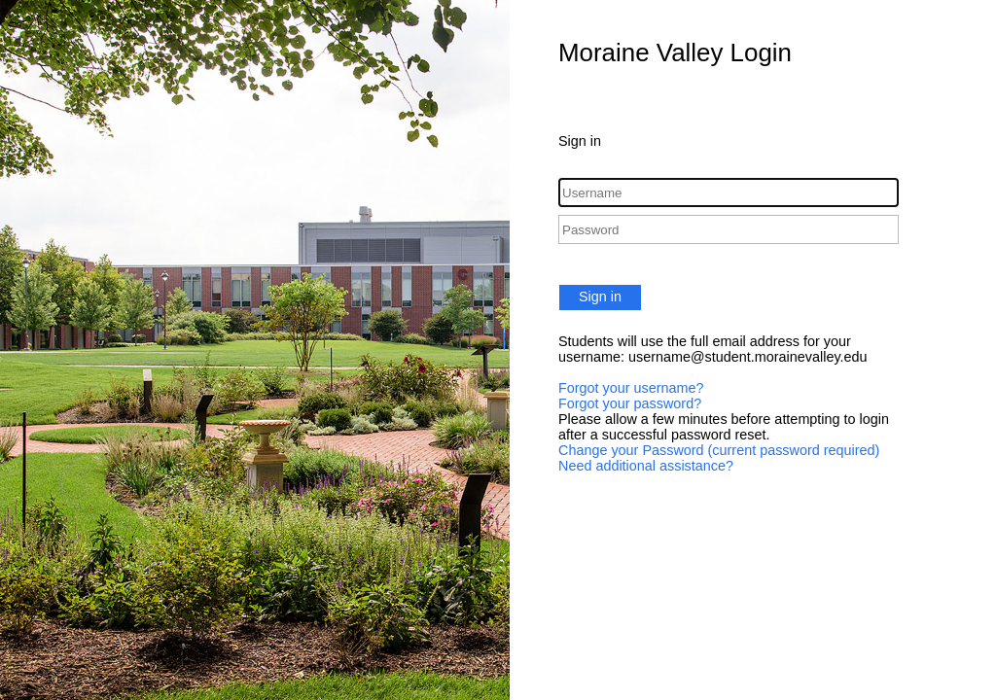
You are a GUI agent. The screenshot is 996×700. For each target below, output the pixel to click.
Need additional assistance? (645, 465)
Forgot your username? (631, 388)
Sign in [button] (600, 296)
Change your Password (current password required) (718, 450)
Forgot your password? (629, 403)
